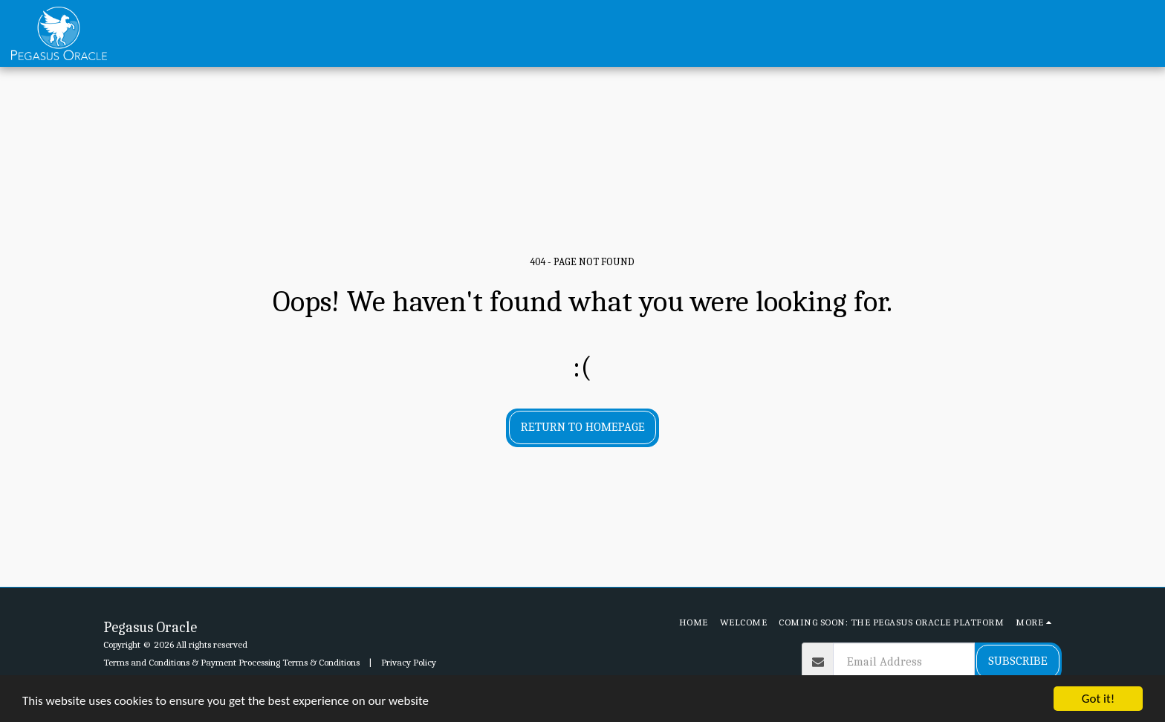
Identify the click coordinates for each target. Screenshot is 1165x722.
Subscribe (1018, 661)
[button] (1063, 33)
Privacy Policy (408, 662)
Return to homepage (583, 427)
